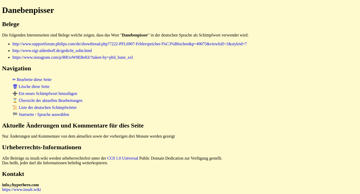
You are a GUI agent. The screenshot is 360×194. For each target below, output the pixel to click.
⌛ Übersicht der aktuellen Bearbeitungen (47, 100)
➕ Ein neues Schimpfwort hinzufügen (44, 93)
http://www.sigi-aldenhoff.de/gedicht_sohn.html (52, 50)
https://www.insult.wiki (21, 189)
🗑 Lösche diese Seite (30, 86)
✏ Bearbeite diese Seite (32, 79)
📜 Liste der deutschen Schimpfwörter (44, 107)
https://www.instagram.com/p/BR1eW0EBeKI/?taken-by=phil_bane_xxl (72, 57)
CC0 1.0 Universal (122, 158)
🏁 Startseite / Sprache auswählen (40, 114)
